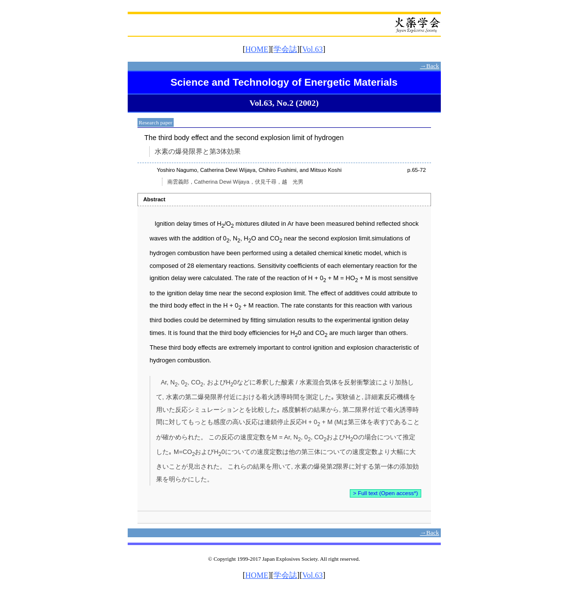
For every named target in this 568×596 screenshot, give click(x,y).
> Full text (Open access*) (385, 493)
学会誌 (285, 49)
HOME (256, 49)
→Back (429, 66)
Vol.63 (312, 49)
